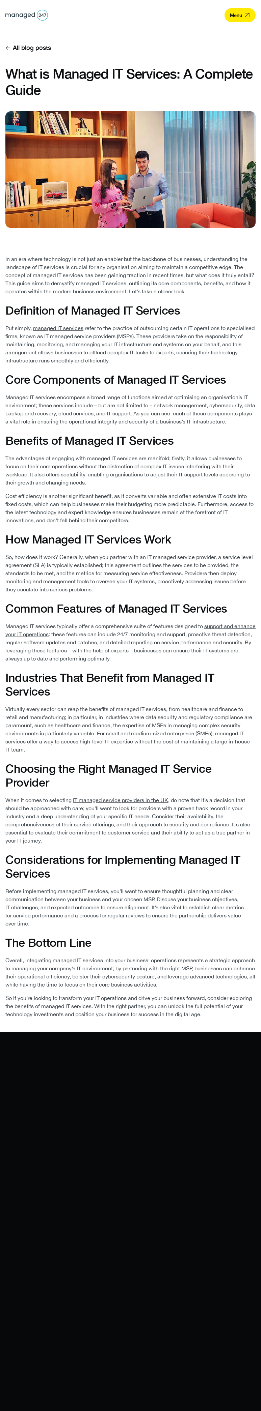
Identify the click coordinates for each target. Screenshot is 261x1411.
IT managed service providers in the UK (120, 800)
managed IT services (58, 328)
